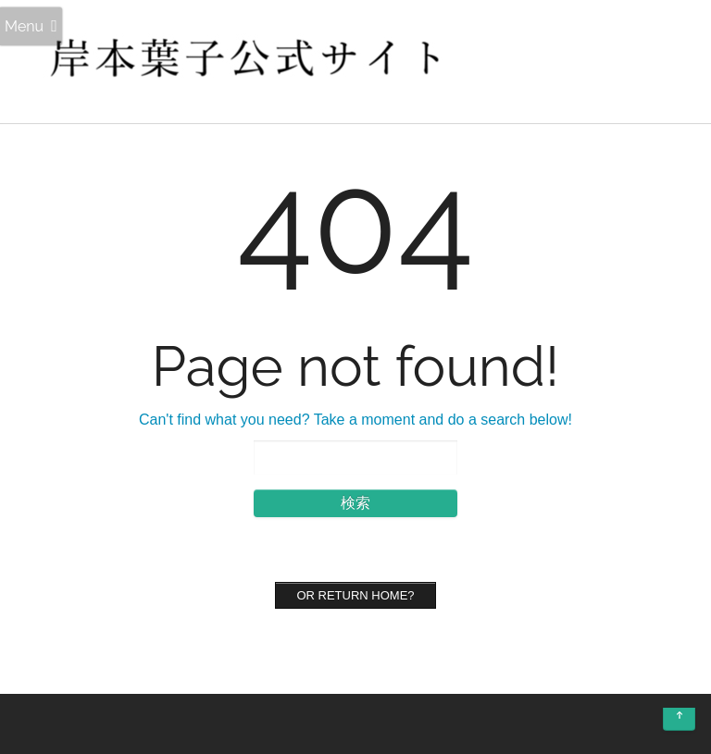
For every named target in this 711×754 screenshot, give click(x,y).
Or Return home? (355, 595)
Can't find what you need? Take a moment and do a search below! (355, 419)
